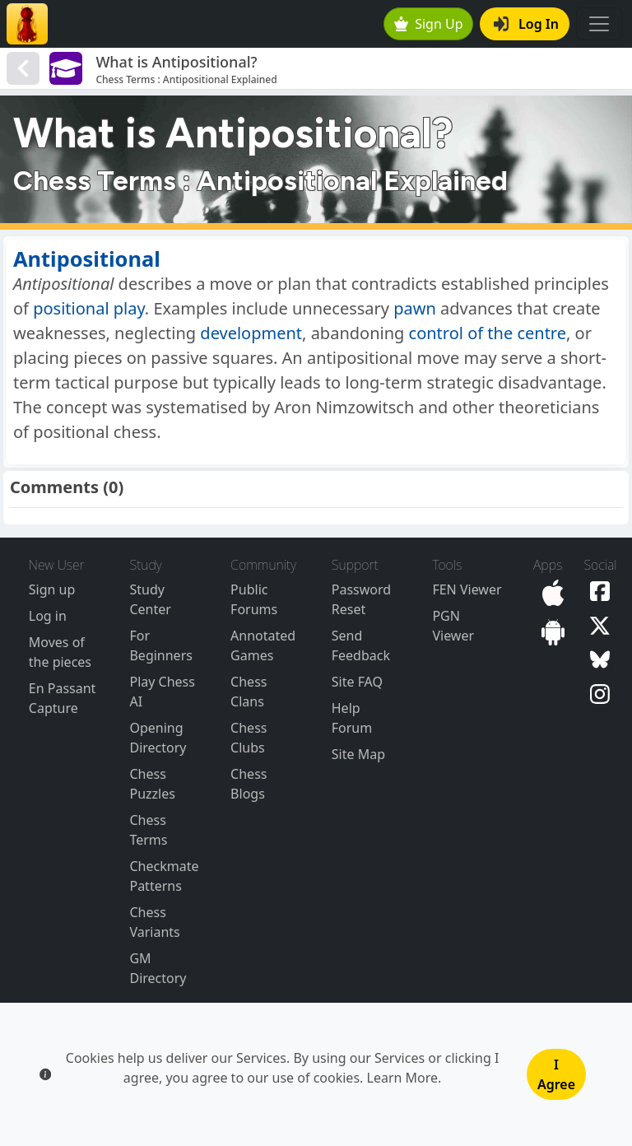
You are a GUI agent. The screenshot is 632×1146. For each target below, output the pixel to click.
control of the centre (487, 333)
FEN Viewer (466, 589)
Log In (526, 24)
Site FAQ (357, 682)
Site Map (358, 754)
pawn (414, 308)
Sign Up (428, 24)
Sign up (52, 589)
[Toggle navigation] (599, 23)
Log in (48, 616)
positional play (89, 308)
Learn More (403, 1078)
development (251, 333)
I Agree (556, 1074)
